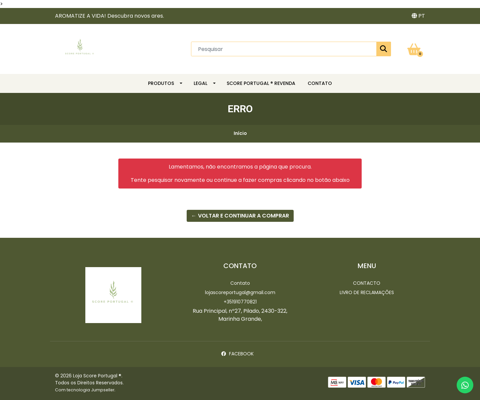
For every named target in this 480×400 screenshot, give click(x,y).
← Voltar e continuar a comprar (240, 215)
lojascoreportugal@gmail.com (240, 292)
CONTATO (320, 83)
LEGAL (200, 83)
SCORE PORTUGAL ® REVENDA (261, 83)
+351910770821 (240, 301)
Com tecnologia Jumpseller (84, 390)
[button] (418, 16)
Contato (240, 283)
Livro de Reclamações (367, 292)
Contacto (366, 283)
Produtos (161, 83)
